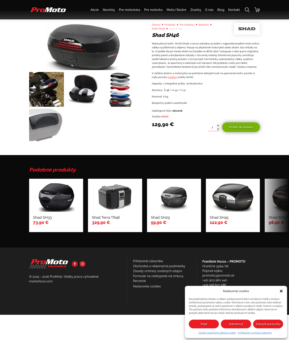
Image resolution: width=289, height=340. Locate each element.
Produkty (173, 33)
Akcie (95, 10)
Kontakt (234, 10)
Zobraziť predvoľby (268, 324)
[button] (281, 291)
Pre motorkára (129, 10)
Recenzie (139, 326)
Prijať (204, 324)
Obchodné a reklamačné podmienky (159, 311)
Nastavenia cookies (147, 331)
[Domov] (47, 11)
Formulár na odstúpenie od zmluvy (158, 321)
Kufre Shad (160, 38)
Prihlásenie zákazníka (148, 306)
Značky (195, 10)
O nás (209, 10)
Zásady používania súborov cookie (217, 332)
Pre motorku (153, 10)
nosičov (199, 104)
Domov (157, 33)
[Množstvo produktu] (213, 162)
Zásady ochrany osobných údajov (157, 316)
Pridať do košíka (241, 161)
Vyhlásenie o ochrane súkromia (255, 332)
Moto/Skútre (176, 10)
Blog (220, 10)
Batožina (213, 33)
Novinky (109, 10)
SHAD (168, 150)
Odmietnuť (236, 324)
